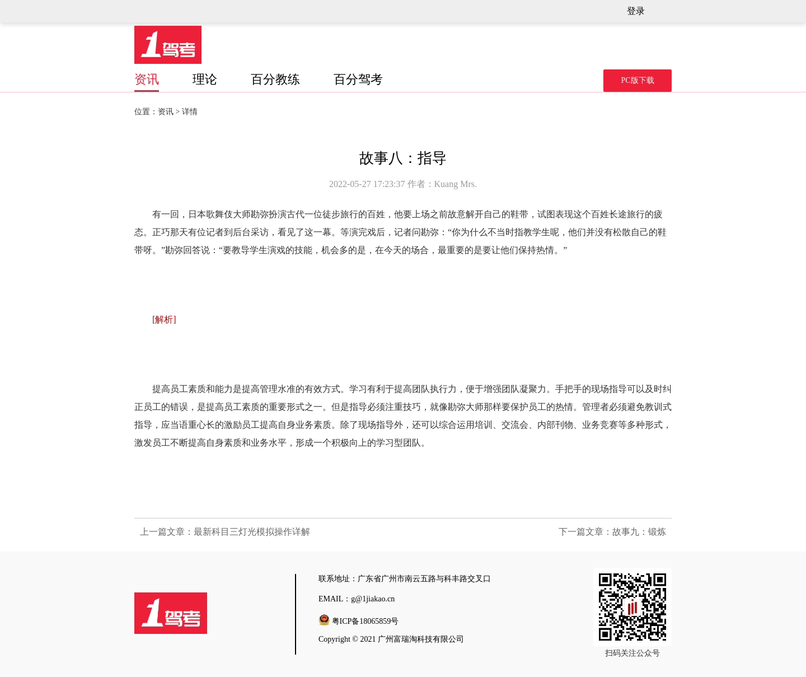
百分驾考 (358, 79)
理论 (205, 79)
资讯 (146, 79)
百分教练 (275, 79)
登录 (636, 11)
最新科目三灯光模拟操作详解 (252, 531)
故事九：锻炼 (639, 531)
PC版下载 (637, 80)
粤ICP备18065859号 (365, 621)
